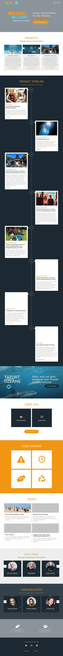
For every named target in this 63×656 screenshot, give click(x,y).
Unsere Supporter (18, 630)
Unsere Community (45, 630)
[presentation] (5, 566)
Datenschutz (27, 651)
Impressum (36, 651)
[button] (30, 578)
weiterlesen (7, 520)
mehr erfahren (13, 68)
